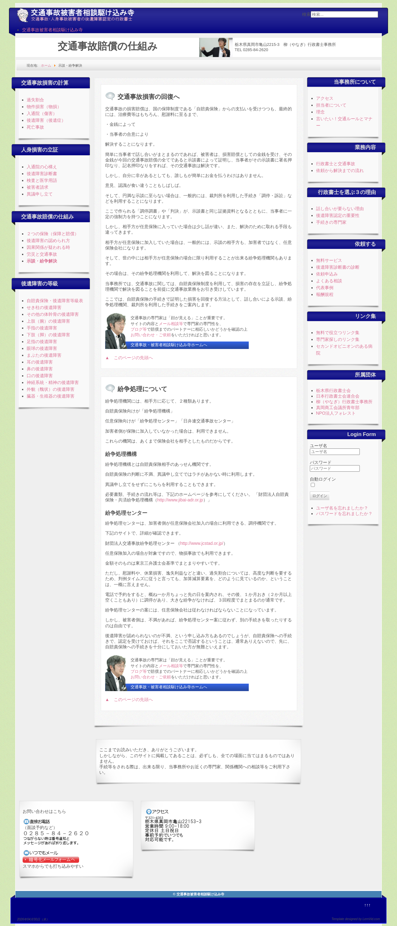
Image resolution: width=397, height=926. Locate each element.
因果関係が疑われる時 (48, 247)
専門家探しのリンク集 (337, 339)
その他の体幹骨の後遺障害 (53, 314)
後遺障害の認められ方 (48, 240)
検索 (306, 14)
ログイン (319, 496)
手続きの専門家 (331, 222)
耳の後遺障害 (40, 361)
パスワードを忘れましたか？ (344, 513)
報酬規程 (324, 294)
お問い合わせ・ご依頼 (151, 335)
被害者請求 (37, 187)
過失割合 (35, 99)
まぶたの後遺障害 (44, 355)
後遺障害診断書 (42, 173)
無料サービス (329, 260)
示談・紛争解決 (42, 260)
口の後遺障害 (40, 375)
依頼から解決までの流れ (340, 170)
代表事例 (324, 287)
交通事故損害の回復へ (149, 96)
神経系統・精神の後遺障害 (53, 382)
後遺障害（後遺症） (46, 120)
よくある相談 (329, 280)
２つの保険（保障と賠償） (53, 233)
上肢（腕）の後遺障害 (48, 321)
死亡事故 (35, 127)
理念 (320, 111)
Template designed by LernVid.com (356, 919)
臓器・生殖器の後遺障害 (50, 396)
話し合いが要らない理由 (340, 208)
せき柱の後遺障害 (44, 307)
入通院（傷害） (42, 113)
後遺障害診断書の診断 (337, 267)
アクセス (324, 98)
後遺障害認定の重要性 (337, 215)
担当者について (331, 105)
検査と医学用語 (42, 180)
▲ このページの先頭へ (129, 357)
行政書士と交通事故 (335, 163)
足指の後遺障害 (42, 341)
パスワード (321, 462)
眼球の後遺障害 (42, 348)
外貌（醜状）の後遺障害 (50, 389)
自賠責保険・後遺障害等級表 (55, 300)
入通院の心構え (42, 166)
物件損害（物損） (44, 106)
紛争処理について (142, 389)
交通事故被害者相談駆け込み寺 (52, 29)
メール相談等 (171, 323)
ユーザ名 (318, 445)
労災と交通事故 (42, 254)
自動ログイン (323, 479)
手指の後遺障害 (42, 327)
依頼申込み (327, 273)
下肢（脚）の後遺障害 (48, 334)
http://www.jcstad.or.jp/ (201, 543)
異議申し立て (40, 194)
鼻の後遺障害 (40, 368)
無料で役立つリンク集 (337, 332)
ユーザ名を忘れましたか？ (342, 507)
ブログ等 (139, 329)
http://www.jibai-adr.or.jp (180, 499)
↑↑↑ (367, 904)
